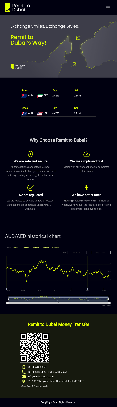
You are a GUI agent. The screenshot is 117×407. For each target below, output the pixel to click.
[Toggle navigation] (108, 8)
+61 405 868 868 (37, 367)
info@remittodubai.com (41, 376)
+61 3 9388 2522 (37, 372)
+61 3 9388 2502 (57, 372)
